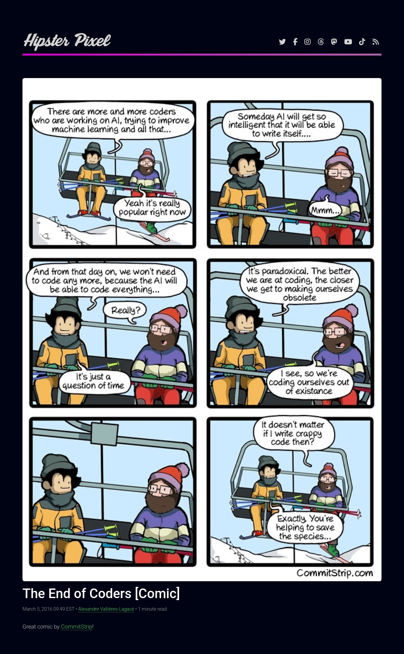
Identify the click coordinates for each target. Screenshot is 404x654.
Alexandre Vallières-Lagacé (106, 609)
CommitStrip (76, 626)
